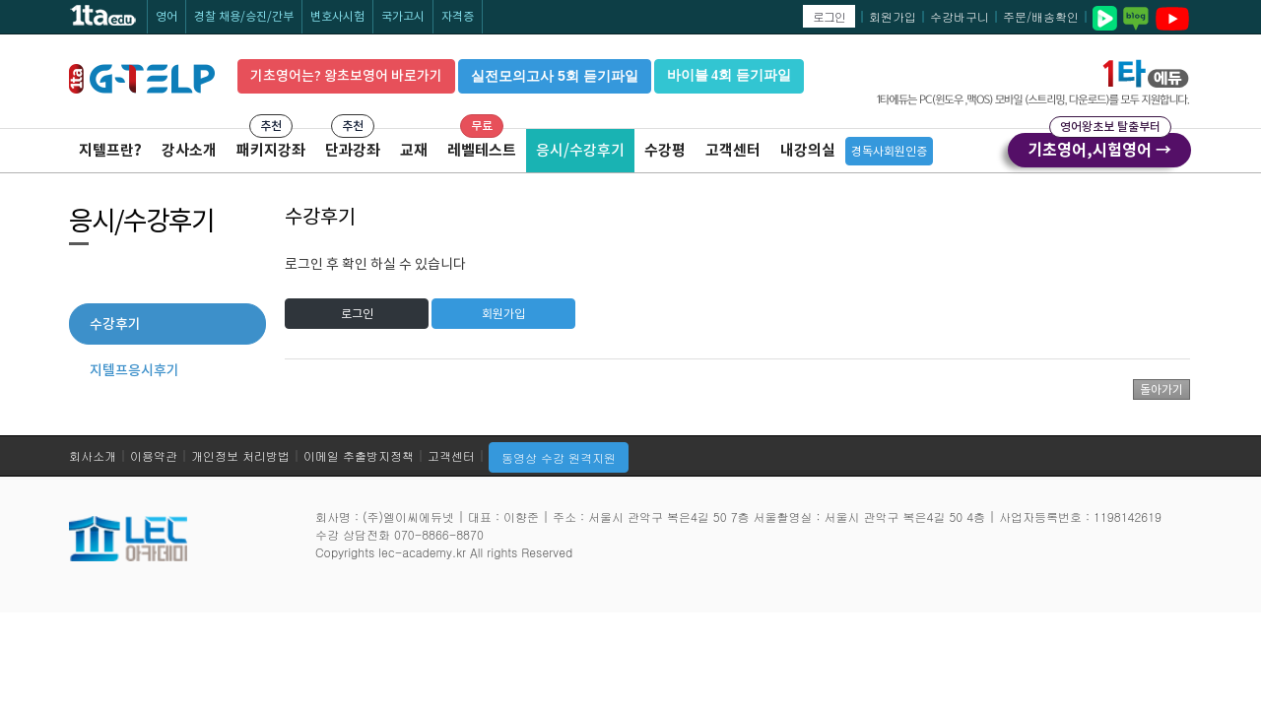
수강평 (665, 150)
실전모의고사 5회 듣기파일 (554, 76)
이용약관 (153, 455)
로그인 (829, 16)
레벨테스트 (481, 150)
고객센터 (733, 150)
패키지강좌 (270, 150)
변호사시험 (337, 16)
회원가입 (892, 16)
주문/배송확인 (1041, 16)
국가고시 (403, 16)
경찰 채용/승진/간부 (244, 16)
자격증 (457, 16)
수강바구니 (959, 16)
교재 (414, 150)
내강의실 (807, 150)
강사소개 (189, 150)
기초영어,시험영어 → (1099, 147)
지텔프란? (110, 150)
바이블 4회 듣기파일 (729, 75)
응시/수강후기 (580, 150)
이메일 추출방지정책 (358, 455)
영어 (166, 16)
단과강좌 (352, 150)
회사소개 (92, 455)
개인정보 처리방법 (240, 455)
